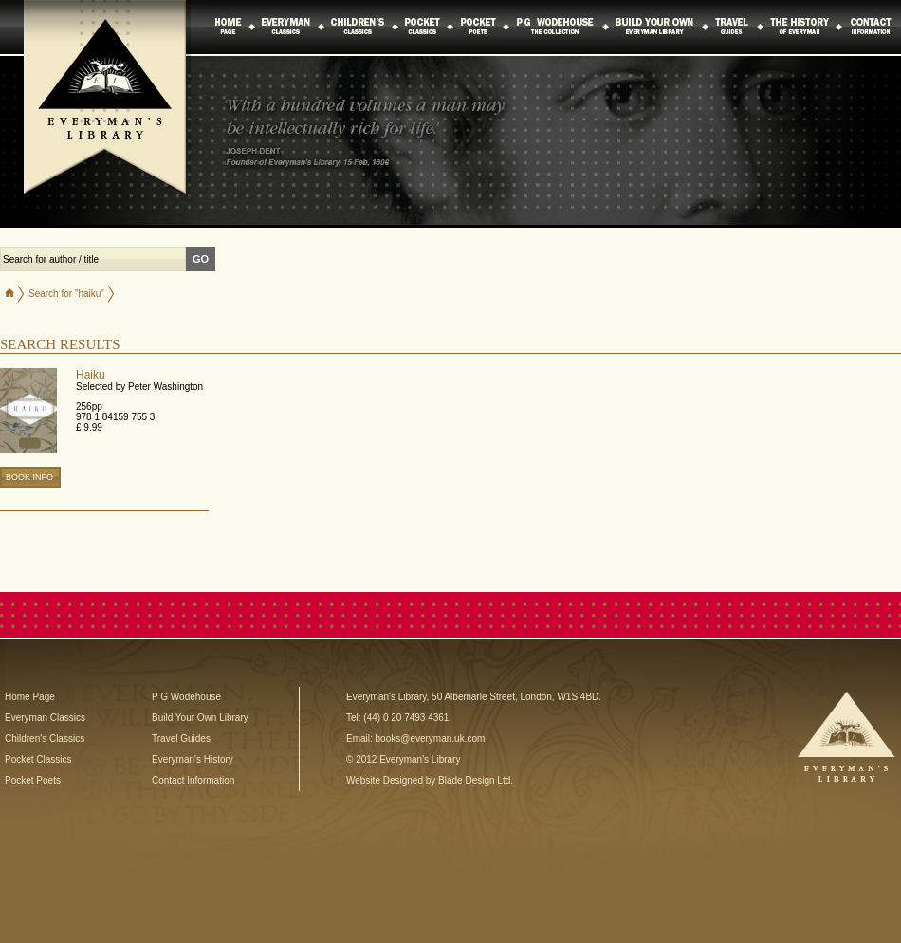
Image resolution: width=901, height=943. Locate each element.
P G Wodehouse (186, 697)
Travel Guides (181, 738)
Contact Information (193, 780)
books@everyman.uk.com (431, 738)
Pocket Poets (33, 780)
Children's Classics (44, 738)
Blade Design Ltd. (475, 780)
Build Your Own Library (200, 717)
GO (201, 259)
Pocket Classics (38, 759)
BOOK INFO (29, 477)
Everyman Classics (45, 717)
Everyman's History (192, 759)
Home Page (30, 697)
